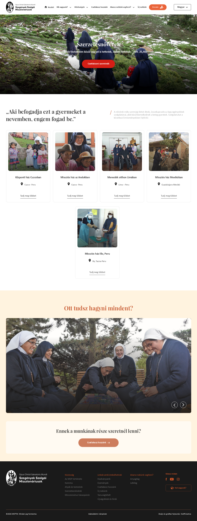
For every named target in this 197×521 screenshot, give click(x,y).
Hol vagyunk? (180, 488)
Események (103, 483)
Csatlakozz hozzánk (99, 7)
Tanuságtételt (104, 495)
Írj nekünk (142, 7)
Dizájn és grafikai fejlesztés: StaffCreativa (175, 514)
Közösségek (79, 7)
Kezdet (51, 7)
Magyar (181, 7)
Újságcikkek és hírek (107, 499)
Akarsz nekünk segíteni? (120, 7)
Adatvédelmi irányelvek (97, 514)
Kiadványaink (104, 479)
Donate (157, 7)
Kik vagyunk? (62, 7)
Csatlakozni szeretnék (98, 64)
